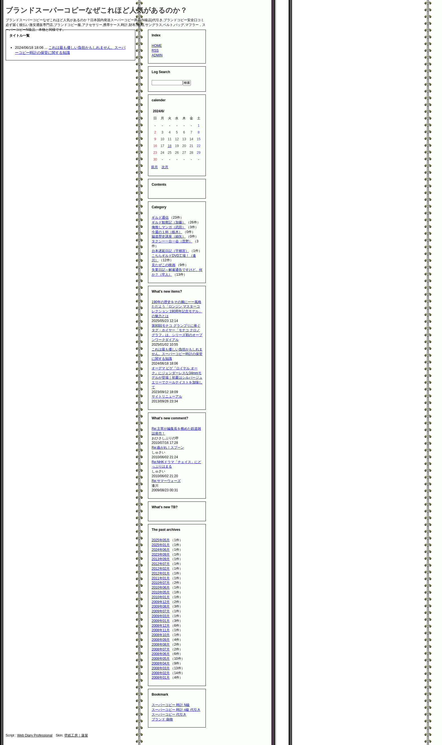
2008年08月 (161, 645)
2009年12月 (161, 602)
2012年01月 (161, 573)
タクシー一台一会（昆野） (172, 241)
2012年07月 (161, 564)
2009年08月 (161, 606)
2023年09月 (161, 554)
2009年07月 (161, 611)
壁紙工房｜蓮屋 (76, 735)
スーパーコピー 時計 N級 (171, 705)
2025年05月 (161, 540)
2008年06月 (161, 654)
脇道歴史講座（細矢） (168, 236)
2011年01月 (161, 578)
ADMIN (157, 55)
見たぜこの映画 (163, 265)
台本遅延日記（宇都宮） (170, 251)
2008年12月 (161, 626)
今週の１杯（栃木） (167, 232)
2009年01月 (161, 621)
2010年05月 (161, 592)
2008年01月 (161, 678)
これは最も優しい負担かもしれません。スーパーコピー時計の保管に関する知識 (177, 354)
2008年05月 (161, 659)
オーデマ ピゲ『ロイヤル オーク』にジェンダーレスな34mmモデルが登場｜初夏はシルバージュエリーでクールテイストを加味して (177, 377)
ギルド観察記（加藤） (168, 222)
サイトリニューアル (167, 396)
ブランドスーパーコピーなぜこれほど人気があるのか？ (96, 10)
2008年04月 (161, 663)
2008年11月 (161, 630)
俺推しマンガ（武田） (168, 227)
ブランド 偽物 (162, 719)
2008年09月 (161, 640)
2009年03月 (161, 616)
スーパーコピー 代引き (169, 714)
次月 (165, 167)
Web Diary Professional (34, 735)
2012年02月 (161, 569)
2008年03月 (161, 668)
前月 (154, 167)
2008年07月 (161, 649)
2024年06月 (161, 550)
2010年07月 (161, 583)
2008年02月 (161, 673)
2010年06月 (161, 588)
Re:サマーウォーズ (166, 481)
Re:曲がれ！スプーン (168, 448)
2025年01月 (161, 545)
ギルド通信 (160, 218)
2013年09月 (161, 559)
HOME (157, 46)
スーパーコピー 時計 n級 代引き (176, 710)
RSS (155, 50)
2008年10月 (161, 635)
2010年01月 (161, 597)
